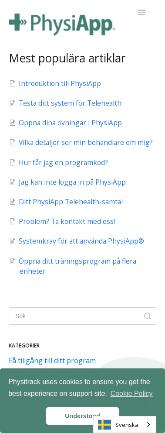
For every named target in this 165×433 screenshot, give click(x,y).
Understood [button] (82, 415)
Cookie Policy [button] (132, 393)
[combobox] (124, 424)
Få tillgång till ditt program (52, 360)
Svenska (118, 424)
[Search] (82, 316)
